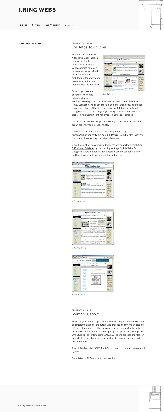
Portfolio (23, 25)
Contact (68, 25)
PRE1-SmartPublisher (83, 148)
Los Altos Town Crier (89, 47)
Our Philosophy (53, 25)
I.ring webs (37, 10)
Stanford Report (85, 314)
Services (36, 25)
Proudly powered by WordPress (32, 405)
